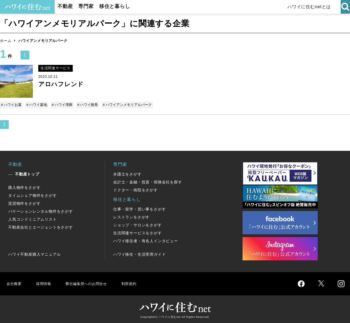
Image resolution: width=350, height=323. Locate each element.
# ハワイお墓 (11, 105)
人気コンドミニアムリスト (32, 218)
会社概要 (14, 282)
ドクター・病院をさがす (135, 189)
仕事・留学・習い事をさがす (139, 208)
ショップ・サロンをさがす (137, 224)
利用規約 (139, 282)
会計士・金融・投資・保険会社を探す (147, 181)
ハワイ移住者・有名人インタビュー (145, 240)
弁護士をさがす (127, 173)
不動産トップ (27, 173)
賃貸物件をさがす (24, 202)
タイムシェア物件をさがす (32, 194)
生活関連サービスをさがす (137, 232)
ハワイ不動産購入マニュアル (34, 253)
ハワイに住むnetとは (312, 6)
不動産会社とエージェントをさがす (40, 226)
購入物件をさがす (24, 186)
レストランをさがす (131, 216)
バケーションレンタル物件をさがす (40, 210)
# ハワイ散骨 (86, 105)
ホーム (5, 41)
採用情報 (45, 282)
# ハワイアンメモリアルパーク (125, 105)
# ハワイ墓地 (36, 105)
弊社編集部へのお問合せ (92, 282)
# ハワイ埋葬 (61, 105)
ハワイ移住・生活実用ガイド (139, 253)
